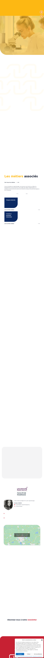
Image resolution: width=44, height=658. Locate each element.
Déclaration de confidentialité (37, 656)
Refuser (28, 654)
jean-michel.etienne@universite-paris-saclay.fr (14, 522)
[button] (41, 639)
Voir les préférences (38, 654)
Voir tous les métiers (11, 182)
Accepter (20, 654)
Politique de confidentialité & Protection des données (24, 656)
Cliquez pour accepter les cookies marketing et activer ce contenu (22, 535)
